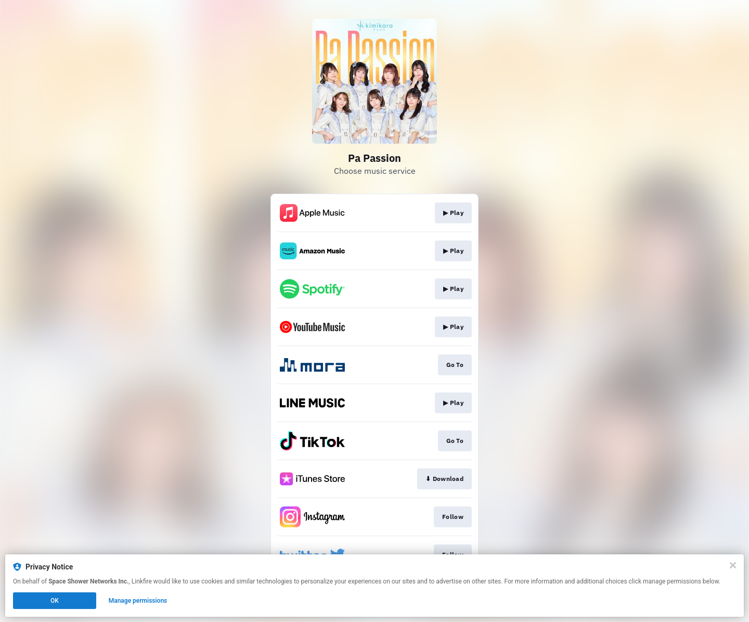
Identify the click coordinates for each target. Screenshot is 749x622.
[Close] (733, 565)
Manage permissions (138, 600)
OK (54, 600)
